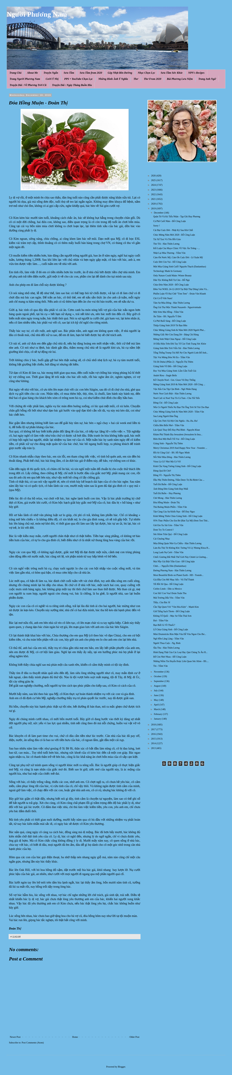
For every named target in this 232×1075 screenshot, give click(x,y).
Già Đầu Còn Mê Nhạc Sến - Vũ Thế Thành (173, 579)
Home (75, 1037)
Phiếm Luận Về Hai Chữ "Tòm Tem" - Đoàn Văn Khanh (179, 293)
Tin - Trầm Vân (160, 666)
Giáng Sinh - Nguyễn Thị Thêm (168, 443)
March (157, 709)
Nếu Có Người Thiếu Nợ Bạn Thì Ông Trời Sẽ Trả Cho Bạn (181, 407)
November (159, 672)
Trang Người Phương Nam (25, 78)
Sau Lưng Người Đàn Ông (165, 416)
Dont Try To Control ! (163, 530)
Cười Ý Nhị (52, 78)
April (156, 704)
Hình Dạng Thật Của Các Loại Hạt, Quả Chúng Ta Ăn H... (180, 652)
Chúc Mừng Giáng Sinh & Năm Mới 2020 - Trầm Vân (178, 411)
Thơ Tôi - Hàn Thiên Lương (166, 244)
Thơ (136, 78)
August (157, 686)
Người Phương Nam (37, 14)
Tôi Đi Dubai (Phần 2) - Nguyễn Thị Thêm (173, 362)
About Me (32, 72)
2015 (153, 739)
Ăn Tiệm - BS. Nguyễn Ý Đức (167, 316)
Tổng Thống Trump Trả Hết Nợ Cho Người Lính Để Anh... (180, 352)
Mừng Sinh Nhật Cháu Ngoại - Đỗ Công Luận (174, 339)
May (156, 700)
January (158, 719)
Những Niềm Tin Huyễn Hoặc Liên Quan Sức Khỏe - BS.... (181, 661)
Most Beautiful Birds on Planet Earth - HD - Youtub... (178, 575)
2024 (153, 185)
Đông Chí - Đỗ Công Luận (165, 403)
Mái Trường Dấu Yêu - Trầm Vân (168, 598)
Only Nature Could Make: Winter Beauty (172, 275)
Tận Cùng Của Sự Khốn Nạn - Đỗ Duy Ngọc (174, 511)
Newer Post (15, 1037)
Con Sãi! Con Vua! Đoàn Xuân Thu (169, 593)
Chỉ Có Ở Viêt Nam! (163, 298)
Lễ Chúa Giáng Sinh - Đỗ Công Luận (170, 629)
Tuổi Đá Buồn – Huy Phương (167, 493)
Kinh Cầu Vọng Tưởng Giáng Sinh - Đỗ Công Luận (177, 466)
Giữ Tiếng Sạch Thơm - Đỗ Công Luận (171, 611)
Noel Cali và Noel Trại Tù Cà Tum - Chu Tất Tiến (176, 398)
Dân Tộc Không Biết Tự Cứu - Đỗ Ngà (171, 280)
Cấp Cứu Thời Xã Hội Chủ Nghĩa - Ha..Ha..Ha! (175, 421)
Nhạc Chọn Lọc (146, 72)
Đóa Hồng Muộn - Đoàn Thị (166, 502)
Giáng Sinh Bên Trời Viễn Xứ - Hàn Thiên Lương (176, 348)
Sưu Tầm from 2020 (91, 72)
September (159, 681)
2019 (153, 208)
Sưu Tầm (69, 72)
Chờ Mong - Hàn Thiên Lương (167, 498)
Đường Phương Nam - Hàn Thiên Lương (172, 570)
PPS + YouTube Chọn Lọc (78, 78)
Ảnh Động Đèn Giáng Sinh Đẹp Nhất (170, 489)
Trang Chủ (15, 72)
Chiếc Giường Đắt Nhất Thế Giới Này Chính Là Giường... (180, 557)
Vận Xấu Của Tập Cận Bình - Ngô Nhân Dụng (175, 389)
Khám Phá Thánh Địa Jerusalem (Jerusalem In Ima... (177, 434)
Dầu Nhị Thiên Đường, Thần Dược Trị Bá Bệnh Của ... (178, 480)
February (158, 714)
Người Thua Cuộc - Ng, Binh (166, 643)
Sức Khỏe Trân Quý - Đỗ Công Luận (170, 534)
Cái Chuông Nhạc (161, 539)
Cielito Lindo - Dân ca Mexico (167, 589)
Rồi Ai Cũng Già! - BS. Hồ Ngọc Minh (171, 452)
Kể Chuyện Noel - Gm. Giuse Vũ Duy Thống (174, 380)
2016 (153, 734)
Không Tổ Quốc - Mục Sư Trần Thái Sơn (172, 616)
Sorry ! (156, 225)
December (159, 212)
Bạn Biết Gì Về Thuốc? (164, 625)
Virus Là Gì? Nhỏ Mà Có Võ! (167, 461)
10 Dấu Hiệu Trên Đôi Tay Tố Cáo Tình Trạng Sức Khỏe (179, 343)
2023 (153, 190)
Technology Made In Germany (167, 271)
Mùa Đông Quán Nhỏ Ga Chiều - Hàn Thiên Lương (177, 543)
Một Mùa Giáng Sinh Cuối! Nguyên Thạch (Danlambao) (179, 266)
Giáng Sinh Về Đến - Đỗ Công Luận (170, 366)
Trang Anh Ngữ (207, 78)
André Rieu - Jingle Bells (165, 375)
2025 (153, 180)
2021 (153, 199)
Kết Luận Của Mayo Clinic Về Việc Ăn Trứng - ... (176, 248)
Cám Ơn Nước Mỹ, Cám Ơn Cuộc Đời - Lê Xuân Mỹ (178, 257)
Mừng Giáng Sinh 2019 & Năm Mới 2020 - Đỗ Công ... (179, 384)
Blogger (121, 1067)
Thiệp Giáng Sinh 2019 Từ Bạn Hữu (170, 325)
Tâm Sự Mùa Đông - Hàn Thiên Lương (171, 303)
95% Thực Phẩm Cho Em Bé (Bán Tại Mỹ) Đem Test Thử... (181, 520)
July (156, 690)
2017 (153, 729)
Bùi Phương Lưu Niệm (180, 78)
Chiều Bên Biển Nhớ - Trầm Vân (168, 425)
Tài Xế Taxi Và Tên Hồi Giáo (167, 239)
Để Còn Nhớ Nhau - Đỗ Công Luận (169, 657)
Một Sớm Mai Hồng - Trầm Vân (168, 312)
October (158, 676)
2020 (153, 203)
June (156, 695)
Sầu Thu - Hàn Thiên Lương (166, 648)
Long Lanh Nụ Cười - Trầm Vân (168, 552)
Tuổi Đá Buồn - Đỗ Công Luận (167, 484)
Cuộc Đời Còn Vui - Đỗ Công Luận (169, 262)
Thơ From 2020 (152, 78)
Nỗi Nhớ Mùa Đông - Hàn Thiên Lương (172, 457)
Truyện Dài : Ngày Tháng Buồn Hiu (72, 85)
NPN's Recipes (196, 72)
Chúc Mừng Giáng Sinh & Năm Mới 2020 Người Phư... (179, 330)
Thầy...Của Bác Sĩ (161, 602)
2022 (153, 194)
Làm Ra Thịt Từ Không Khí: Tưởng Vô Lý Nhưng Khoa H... (181, 548)
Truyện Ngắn (51, 72)
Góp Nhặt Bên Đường (120, 72)
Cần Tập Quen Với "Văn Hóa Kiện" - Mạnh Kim (176, 607)
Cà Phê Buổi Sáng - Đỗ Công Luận (169, 321)
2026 (153, 175)
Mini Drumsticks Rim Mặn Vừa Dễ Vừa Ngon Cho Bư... (179, 634)
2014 (153, 743)
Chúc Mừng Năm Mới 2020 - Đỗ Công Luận (174, 235)
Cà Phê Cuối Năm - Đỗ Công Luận (169, 221)
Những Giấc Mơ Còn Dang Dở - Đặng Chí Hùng (176, 334)
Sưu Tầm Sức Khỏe (172, 72)
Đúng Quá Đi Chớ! (162, 471)
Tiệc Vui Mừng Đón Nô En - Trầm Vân (171, 357)
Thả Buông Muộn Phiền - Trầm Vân (170, 507)
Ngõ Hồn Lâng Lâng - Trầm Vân (168, 638)
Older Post (135, 1037)
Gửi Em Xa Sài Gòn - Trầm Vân (168, 525)
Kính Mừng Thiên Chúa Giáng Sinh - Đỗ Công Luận (177, 516)
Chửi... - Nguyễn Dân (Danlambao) (169, 566)
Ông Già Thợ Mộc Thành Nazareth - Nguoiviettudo (177, 307)
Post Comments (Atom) (33, 1042)
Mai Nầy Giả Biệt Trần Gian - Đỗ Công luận (174, 561)
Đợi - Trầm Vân (160, 620)
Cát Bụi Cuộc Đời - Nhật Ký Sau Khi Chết (173, 230)
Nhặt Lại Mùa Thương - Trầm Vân (169, 253)
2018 (153, 724)
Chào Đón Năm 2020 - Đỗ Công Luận (171, 284)
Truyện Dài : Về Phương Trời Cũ (28, 85)
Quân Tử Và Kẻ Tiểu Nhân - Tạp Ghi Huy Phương (176, 216)
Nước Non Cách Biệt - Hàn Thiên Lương (172, 393)
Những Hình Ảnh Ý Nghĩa (113, 78)
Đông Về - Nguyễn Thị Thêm (167, 475)
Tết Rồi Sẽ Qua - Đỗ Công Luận (168, 584)
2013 (153, 748)
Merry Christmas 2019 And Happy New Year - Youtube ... (180, 448)
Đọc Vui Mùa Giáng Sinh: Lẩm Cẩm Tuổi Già (174, 371)
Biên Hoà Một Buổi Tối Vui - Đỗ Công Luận (174, 439)
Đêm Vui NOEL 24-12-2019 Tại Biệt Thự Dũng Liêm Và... (180, 289)
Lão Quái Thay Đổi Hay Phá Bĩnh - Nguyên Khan (176, 430)
